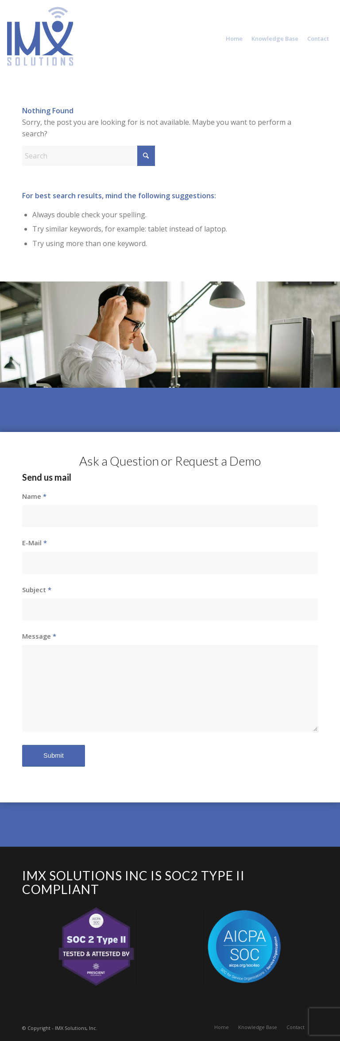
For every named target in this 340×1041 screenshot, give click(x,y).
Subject (36, 589)
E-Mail (34, 542)
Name (34, 496)
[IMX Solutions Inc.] (40, 45)
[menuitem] (234, 38)
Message (39, 636)
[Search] (88, 156)
